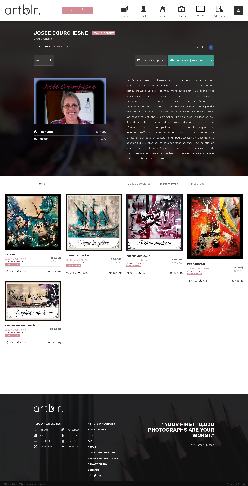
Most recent (199, 183)
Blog (91, 435)
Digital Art (42, 440)
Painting (41, 429)
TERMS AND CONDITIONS (103, 458)
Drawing (41, 435)
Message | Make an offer (191, 60)
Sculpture (69, 435)
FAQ (90, 441)
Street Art (70, 441)
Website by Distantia (236, 484)
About (92, 446)
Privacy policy (97, 464)
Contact (93, 469)
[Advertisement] (124, 370)
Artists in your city (101, 423)
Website (40, 60)
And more (70, 446)
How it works (97, 429)
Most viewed (169, 183)
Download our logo (101, 452)
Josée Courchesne (16, 258)
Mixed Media (44, 446)
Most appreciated (139, 183)
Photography (71, 429)
